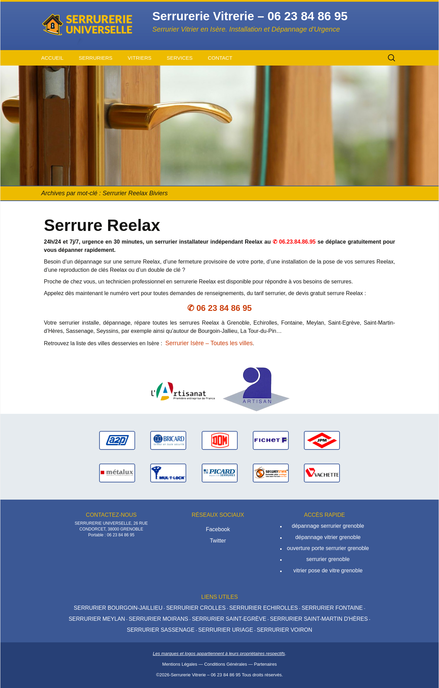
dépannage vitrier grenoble (327, 537)
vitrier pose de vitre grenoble (328, 570)
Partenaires (265, 664)
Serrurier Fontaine (332, 608)
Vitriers (139, 58)
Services (180, 58)
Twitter (218, 541)
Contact (220, 58)
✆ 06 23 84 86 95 (219, 308)
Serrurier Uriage (225, 630)
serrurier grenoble (327, 559)
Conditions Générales (225, 664)
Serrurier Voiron (284, 630)
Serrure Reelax (102, 225)
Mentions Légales (179, 664)
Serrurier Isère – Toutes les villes (209, 343)
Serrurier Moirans (158, 619)
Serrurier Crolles (195, 608)
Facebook (218, 529)
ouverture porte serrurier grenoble (328, 548)
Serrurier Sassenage (160, 630)
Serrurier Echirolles (263, 608)
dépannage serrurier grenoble (328, 526)
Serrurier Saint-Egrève (229, 619)
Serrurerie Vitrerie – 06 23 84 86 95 (206, 674)
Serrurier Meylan (97, 619)
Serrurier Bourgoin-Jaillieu (118, 608)
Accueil (52, 58)
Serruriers (95, 58)
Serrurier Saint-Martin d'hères (319, 619)
